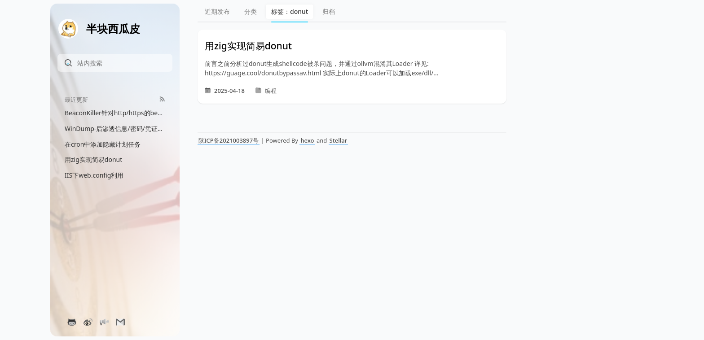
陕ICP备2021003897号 (228, 140)
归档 (328, 11)
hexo (307, 140)
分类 (250, 11)
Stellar (339, 140)
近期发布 (217, 11)
